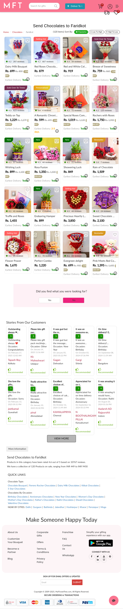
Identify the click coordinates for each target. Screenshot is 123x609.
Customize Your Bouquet (15, 540)
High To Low (113, 32)
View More (61, 438)
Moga (103, 507)
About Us (13, 532)
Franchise (67, 532)
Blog (10, 558)
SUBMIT (77, 582)
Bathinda (48, 507)
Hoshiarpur (72, 507)
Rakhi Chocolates (65, 500)
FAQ (64, 538)
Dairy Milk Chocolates (68, 486)
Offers (40, 542)
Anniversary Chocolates (41, 497)
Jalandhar (59, 507)
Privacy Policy (41, 560)
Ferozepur (93, 507)
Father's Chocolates (44, 500)
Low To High (97, 32)
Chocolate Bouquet (17, 486)
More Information (17, 449)
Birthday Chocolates (18, 497)
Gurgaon (37, 507)
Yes (49, 300)
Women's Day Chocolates (91, 497)
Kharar (83, 507)
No (73, 300)
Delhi (28, 507)
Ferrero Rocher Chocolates (42, 486)
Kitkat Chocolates (90, 486)
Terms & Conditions (43, 550)
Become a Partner (13, 550)
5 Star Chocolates (16, 489)
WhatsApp (68, 555)
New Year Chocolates (65, 497)
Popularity (82, 32)
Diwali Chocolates (84, 500)
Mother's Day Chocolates (20, 500)
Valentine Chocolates (18, 503)
